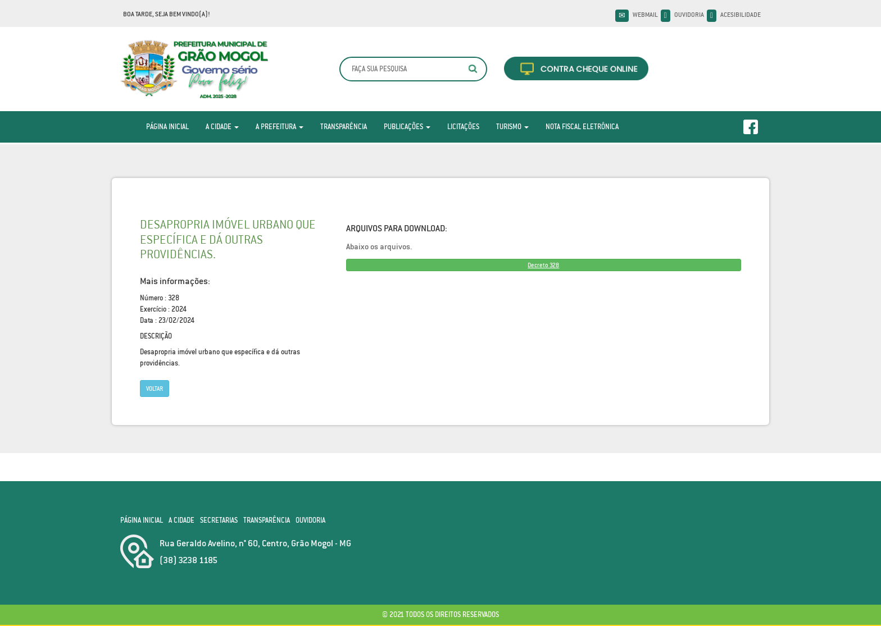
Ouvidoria (689, 15)
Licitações (463, 126)
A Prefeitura (279, 126)
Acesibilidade (740, 15)
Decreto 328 (543, 265)
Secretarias (219, 520)
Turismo (512, 126)
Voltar (154, 388)
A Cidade (222, 126)
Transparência (343, 126)
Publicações (407, 126)
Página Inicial (167, 126)
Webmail (645, 15)
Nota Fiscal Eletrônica (582, 126)
